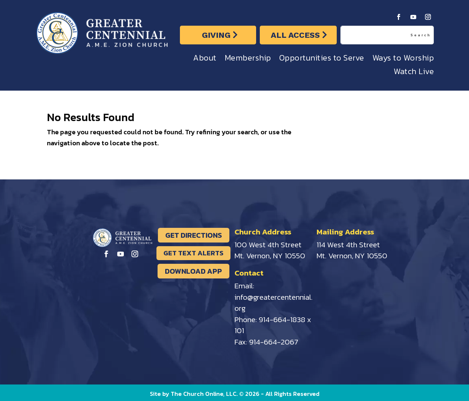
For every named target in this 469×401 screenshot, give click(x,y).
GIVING (216, 35)
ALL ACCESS (295, 35)
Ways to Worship (403, 59)
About (205, 59)
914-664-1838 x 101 (272, 325)
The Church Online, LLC (203, 393)
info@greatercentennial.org (273, 302)
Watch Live (414, 73)
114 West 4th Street (348, 244)
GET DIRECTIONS (193, 235)
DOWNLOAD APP (193, 271)
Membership (248, 59)
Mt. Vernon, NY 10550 (269, 255)
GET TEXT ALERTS (193, 253)
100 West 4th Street (268, 244)
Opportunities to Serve (321, 59)
